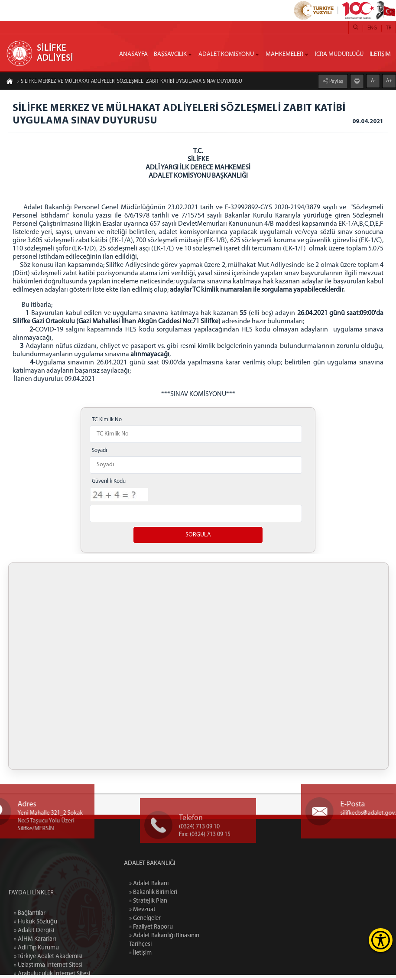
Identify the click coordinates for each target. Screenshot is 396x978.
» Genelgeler (169, 921)
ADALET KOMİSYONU (226, 54)
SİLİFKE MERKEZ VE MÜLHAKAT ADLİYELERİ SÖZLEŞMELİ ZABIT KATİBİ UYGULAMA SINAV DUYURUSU (129, 81)
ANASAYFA (133, 54)
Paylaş (335, 81)
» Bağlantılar (29, 952)
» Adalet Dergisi (34, 969)
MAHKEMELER (284, 54)
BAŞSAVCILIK (170, 54)
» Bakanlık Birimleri (178, 895)
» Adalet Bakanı (173, 887)
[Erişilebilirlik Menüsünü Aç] (381, 940)
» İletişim (165, 956)
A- (373, 81)
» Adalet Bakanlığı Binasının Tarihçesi (189, 943)
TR (388, 28)
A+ (389, 81)
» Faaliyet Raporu (176, 930)
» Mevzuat (167, 913)
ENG (372, 28)
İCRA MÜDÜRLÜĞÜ (339, 54)
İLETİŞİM (380, 54)
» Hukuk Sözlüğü (35, 960)
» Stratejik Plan (173, 904)
